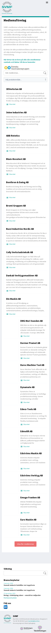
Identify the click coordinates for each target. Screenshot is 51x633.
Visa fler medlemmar (25, 544)
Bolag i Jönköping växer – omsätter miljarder (22, 595)
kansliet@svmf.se (33, 621)
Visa (12, 104)
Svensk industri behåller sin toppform (19, 585)
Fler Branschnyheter (10, 598)
